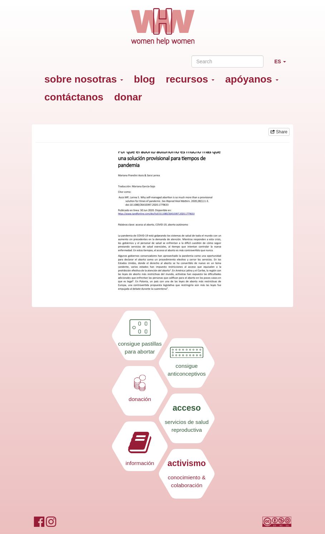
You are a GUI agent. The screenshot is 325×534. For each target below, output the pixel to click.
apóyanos (251, 79)
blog (144, 79)
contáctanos (73, 97)
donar (128, 97)
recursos (190, 79)
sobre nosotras (83, 79)
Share (279, 131)
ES (282, 64)
